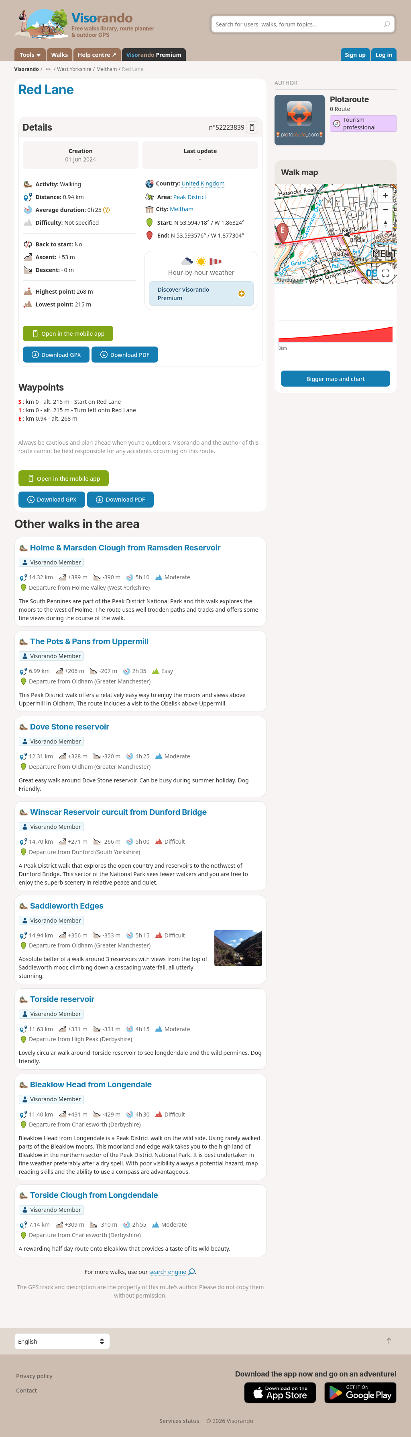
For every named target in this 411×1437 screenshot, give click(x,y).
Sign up (355, 54)
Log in (384, 54)
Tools (29, 54)
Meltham (181, 209)
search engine (172, 1272)
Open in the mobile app (68, 333)
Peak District (189, 197)
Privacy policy (34, 1376)
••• (48, 69)
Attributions (290, 279)
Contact (26, 1390)
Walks (59, 54)
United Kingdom (202, 183)
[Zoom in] (385, 195)
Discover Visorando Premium (201, 294)
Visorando (26, 69)
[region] (336, 234)
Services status (179, 1421)
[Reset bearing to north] (385, 224)
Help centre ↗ (97, 54)
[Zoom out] (385, 209)
